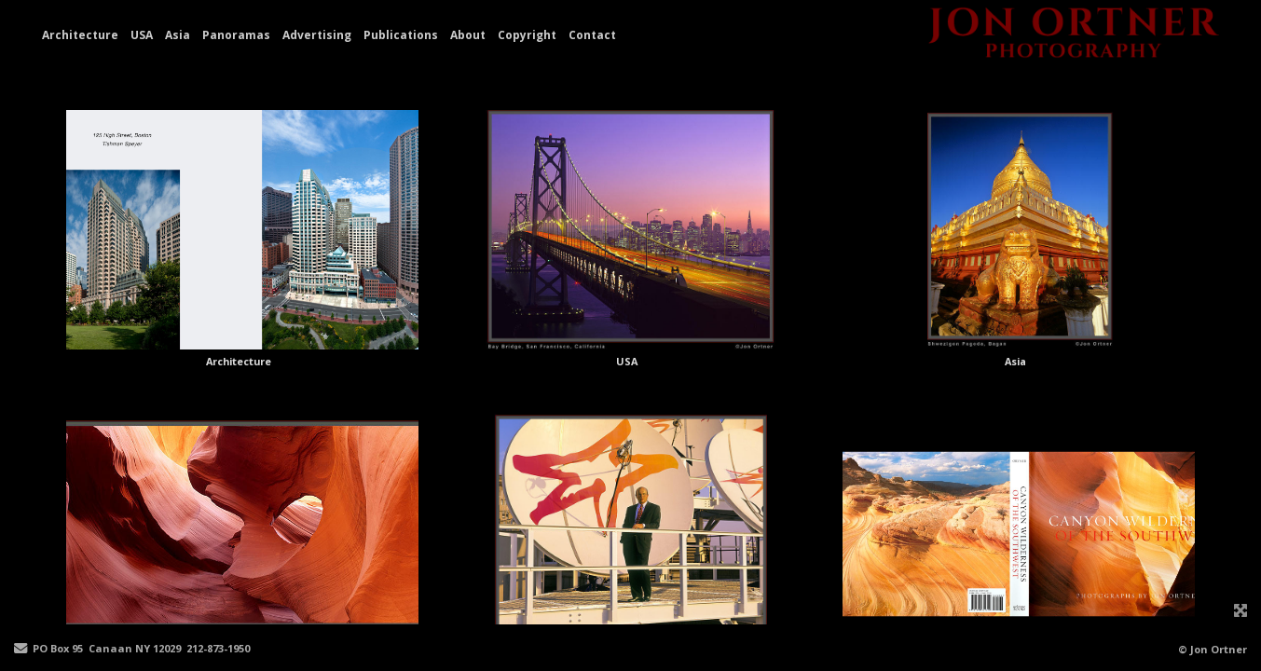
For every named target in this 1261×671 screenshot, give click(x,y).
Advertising (316, 35)
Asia (177, 35)
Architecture (80, 35)
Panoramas (236, 35)
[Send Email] (20, 649)
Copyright (527, 35)
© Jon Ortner (1212, 649)
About (468, 35)
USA (141, 35)
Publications (400, 35)
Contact (592, 35)
